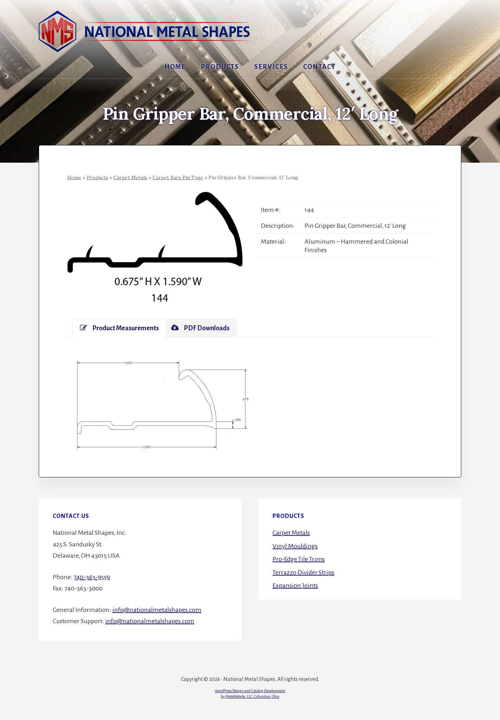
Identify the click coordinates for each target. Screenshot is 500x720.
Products (97, 177)
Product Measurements (119, 328)
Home (74, 177)
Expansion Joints (295, 585)
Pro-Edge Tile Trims (299, 559)
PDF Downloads (200, 328)
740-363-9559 (92, 577)
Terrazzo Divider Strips (303, 572)
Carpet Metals (130, 177)
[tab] (119, 328)
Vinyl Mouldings (295, 546)
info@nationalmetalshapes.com (156, 609)
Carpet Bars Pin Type (177, 177)
